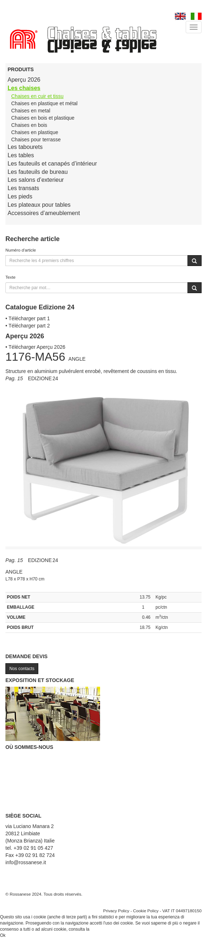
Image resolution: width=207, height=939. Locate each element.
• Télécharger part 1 (27, 318)
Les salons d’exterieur (36, 180)
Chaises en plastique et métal (44, 103)
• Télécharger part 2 (27, 326)
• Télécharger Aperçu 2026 (35, 347)
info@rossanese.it (25, 862)
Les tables (21, 155)
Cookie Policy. (104, 929)
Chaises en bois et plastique (42, 118)
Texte (10, 277)
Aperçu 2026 (24, 80)
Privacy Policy (116, 910)
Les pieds (20, 196)
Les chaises (24, 88)
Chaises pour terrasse (36, 139)
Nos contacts (21, 668)
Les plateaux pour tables (39, 205)
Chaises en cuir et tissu (37, 96)
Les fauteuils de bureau (38, 172)
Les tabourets (25, 147)
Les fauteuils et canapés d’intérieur (52, 163)
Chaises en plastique (34, 132)
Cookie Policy (146, 910)
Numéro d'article (20, 250)
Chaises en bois (29, 125)
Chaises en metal (30, 110)
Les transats (23, 188)
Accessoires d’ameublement (44, 213)
